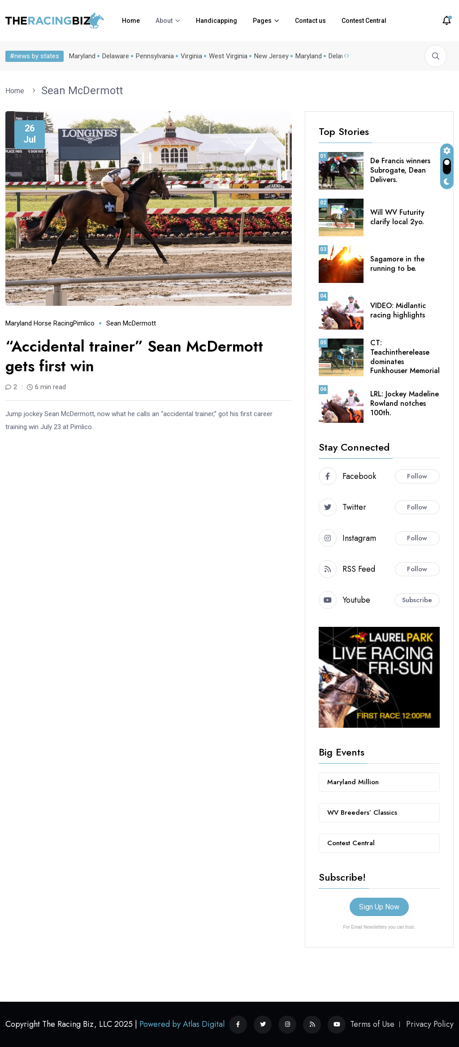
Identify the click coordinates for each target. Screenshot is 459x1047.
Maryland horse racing (39, 323)
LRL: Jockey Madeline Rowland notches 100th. (404, 403)
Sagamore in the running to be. (397, 264)
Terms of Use (372, 1024)
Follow (417, 476)
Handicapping (216, 20)
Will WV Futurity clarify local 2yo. (397, 217)
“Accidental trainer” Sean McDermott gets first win (134, 356)
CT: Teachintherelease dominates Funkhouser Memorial (405, 357)
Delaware (115, 56)
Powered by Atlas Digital (182, 1024)
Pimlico (84, 323)
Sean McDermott (82, 90)
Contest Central (364, 20)
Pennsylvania (155, 56)
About (164, 20)
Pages (262, 20)
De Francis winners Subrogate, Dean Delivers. (400, 170)
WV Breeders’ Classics (362, 812)
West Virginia (228, 56)
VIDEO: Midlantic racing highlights (398, 310)
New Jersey (271, 56)
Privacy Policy (430, 1024)
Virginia (191, 56)
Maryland (82, 56)
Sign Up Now (379, 907)
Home (131, 20)
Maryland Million (353, 782)
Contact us (310, 20)
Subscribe (417, 600)
